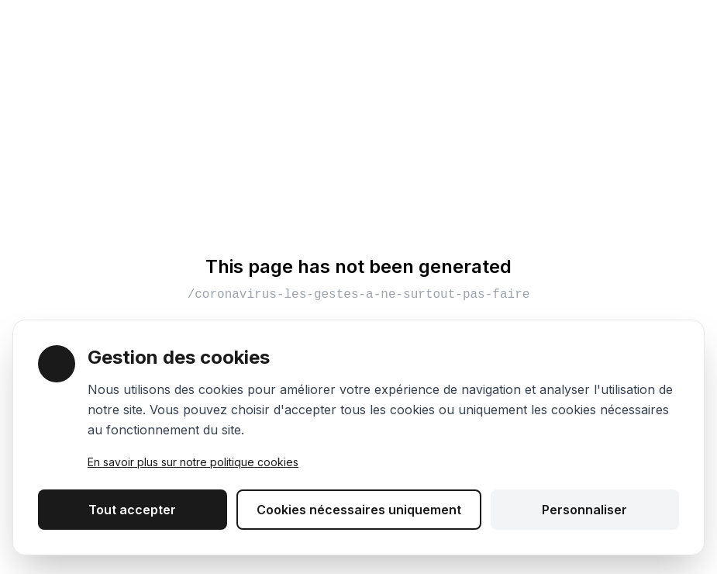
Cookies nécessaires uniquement (359, 509)
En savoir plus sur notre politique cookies (193, 462)
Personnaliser (584, 509)
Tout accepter (132, 509)
